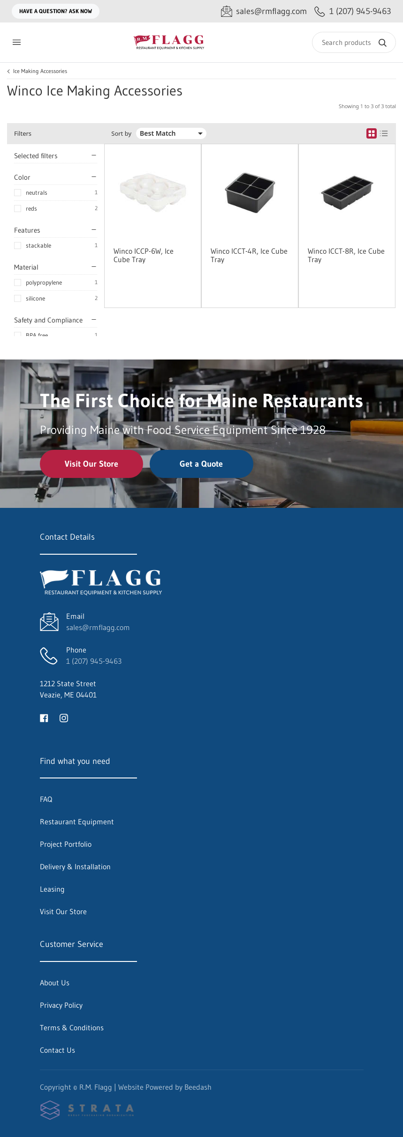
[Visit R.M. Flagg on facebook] (44, 717)
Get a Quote (201, 464)
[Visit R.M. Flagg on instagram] (64, 717)
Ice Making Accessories (40, 71)
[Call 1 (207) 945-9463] (352, 11)
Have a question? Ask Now (55, 11)
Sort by (121, 133)
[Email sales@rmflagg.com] (264, 11)
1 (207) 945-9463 (94, 661)
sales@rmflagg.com (98, 627)
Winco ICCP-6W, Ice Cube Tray (144, 255)
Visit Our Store (91, 464)
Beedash (198, 1087)
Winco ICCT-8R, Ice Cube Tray (346, 255)
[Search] (354, 42)
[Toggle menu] (16, 42)
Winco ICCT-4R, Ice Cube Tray (249, 255)
